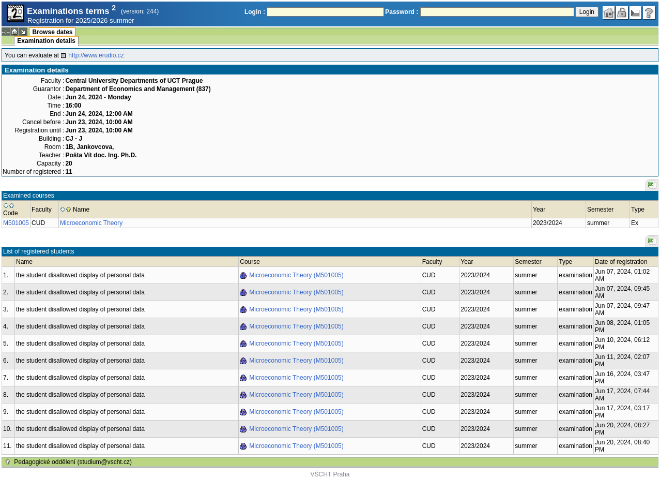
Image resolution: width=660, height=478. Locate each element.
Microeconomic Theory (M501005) (296, 275)
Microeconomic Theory (91, 223)
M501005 (16, 223)
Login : (254, 12)
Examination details (46, 40)
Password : (401, 12)
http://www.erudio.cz (96, 55)
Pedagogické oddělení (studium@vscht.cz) (73, 462)
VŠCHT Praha (330, 474)
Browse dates (52, 32)
